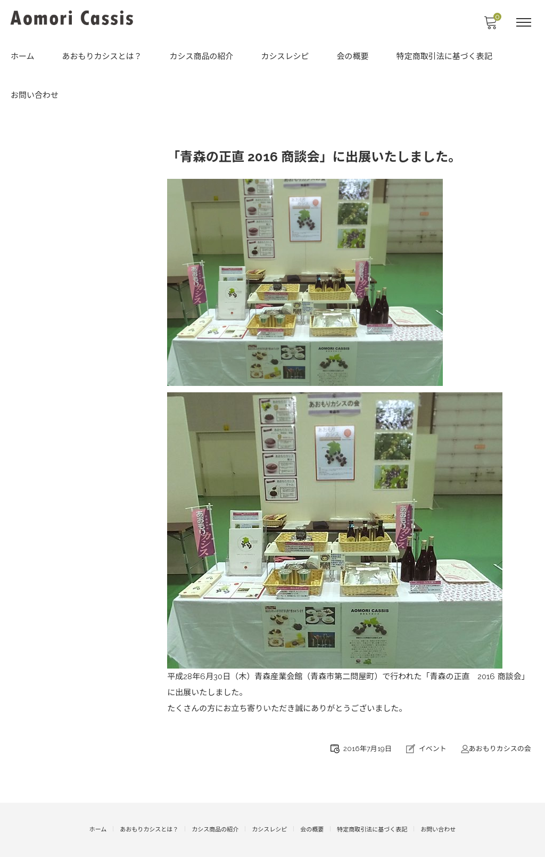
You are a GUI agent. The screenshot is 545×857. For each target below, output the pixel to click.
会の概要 (353, 57)
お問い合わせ (35, 96)
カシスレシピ (285, 57)
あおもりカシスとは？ (102, 57)
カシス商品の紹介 (202, 57)
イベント (431, 749)
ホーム (23, 57)
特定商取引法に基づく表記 (444, 57)
